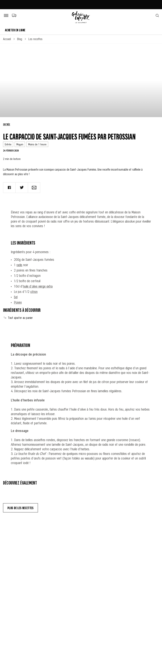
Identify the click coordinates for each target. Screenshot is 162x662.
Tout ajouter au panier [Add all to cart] (18, 317)
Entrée (6, 124)
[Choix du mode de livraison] (14, 15)
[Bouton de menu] (7, 16)
